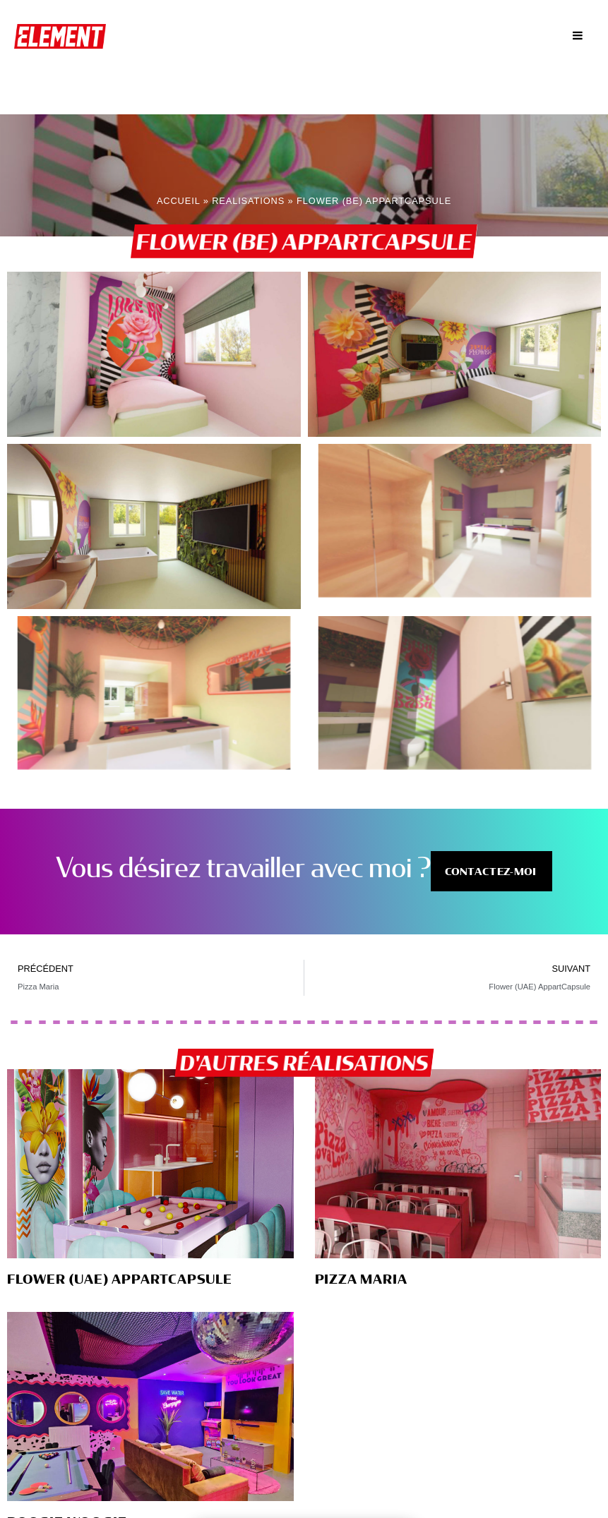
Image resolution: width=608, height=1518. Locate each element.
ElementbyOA (63, 35)
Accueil (178, 199)
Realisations (248, 199)
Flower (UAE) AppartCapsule (119, 1277)
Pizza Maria (361, 1277)
